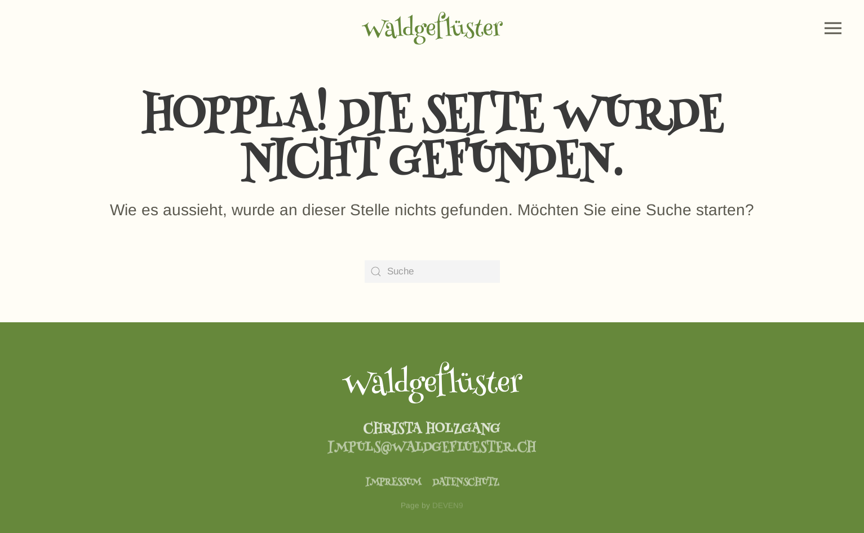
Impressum (393, 488)
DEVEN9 (447, 512)
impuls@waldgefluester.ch (432, 453)
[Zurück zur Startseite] (432, 28)
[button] (833, 28)
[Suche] (432, 271)
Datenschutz (465, 488)
